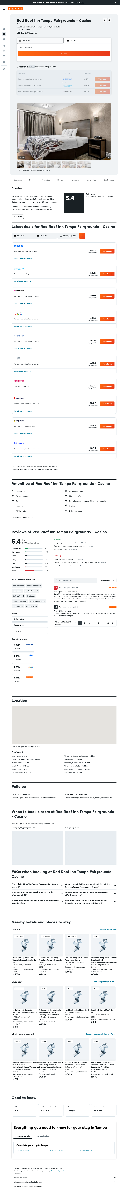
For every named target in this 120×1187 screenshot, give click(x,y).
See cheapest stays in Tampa (105, 982)
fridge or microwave (20, 601)
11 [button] (56, 68)
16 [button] (45, 74)
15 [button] (39, 74)
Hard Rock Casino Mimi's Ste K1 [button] (77, 1010)
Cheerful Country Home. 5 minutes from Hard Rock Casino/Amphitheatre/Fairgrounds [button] (104, 960)
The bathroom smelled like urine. (70, 566)
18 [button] (56, 74)
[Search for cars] (4, 25)
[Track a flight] (4, 37)
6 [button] (28, 68)
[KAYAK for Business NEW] (4, 42)
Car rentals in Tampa (56, 1150)
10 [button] (51, 68)
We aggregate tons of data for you (65, 1182)
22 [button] (39, 79)
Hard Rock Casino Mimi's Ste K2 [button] (102, 1011)
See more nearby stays (107, 929)
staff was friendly (18, 596)
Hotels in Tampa (86, 1150)
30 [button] (45, 85)
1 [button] (39, 62)
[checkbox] (23, 647)
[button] (115, 2)
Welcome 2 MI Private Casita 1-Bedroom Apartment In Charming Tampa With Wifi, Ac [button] (51, 1012)
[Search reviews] (77, 580)
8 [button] (39, 68)
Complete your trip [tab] (22, 1136)
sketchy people (31, 606)
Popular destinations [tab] (41, 1136)
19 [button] (22, 79)
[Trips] (4, 49)
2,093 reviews (31, 33)
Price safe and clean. (65, 549)
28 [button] (34, 85)
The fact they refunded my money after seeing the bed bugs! (80, 562)
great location (17, 591)
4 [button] (56, 62)
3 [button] (50, 62)
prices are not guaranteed (58, 1171)
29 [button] (39, 85)
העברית (81, 3)
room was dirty (18, 606)
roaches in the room (34, 586)
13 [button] (28, 74)
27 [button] (28, 85)
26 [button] (22, 85)
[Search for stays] (4, 21)
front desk (31, 596)
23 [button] (45, 79)
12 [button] (22, 74)
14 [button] (34, 74)
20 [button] (28, 79)
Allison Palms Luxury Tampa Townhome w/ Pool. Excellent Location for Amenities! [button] (102, 1064)
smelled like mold (31, 591)
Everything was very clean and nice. (71, 543)
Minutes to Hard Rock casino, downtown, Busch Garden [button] (76, 1063)
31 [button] (50, 85)
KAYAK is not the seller (65, 1177)
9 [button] (44, 68)
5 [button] (22, 68)
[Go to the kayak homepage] (15, 8)
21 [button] (34, 79)
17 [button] (50, 74)
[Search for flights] (4, 16)
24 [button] (50, 79)
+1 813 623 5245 (23, 29)
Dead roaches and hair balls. (68, 559)
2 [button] (44, 62)
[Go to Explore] (4, 32)
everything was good (37, 601)
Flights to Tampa (23, 1150)
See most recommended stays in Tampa (101, 1034)
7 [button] (33, 68)
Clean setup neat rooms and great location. (74, 546)
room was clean (18, 586)
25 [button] (56, 79)
